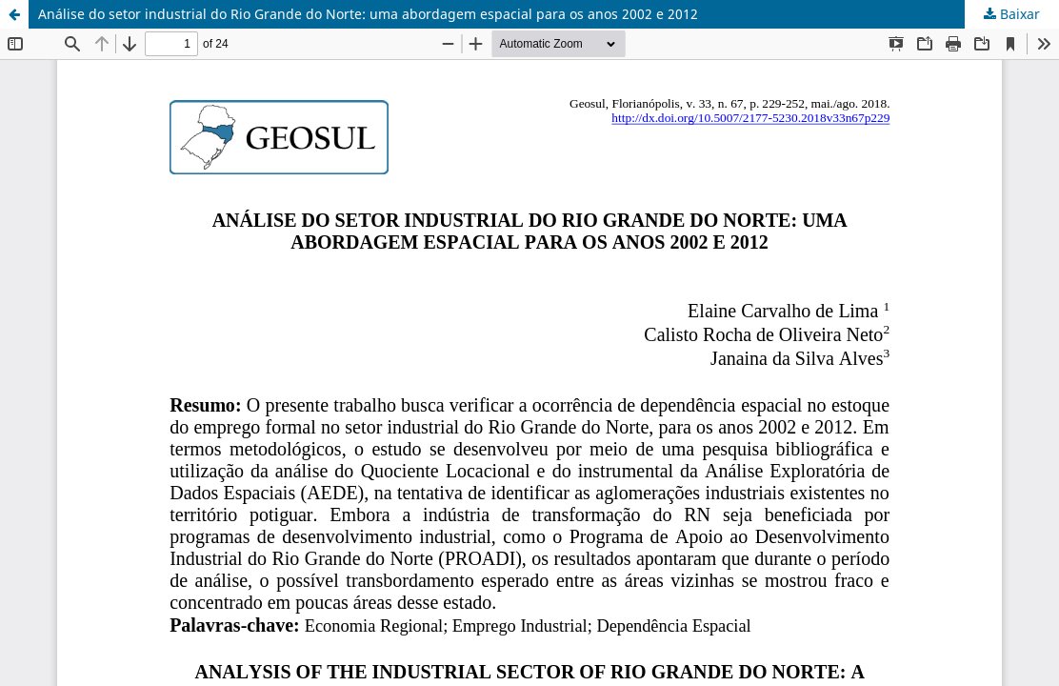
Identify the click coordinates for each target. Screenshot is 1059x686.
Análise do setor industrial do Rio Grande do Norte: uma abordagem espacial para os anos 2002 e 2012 (368, 14)
